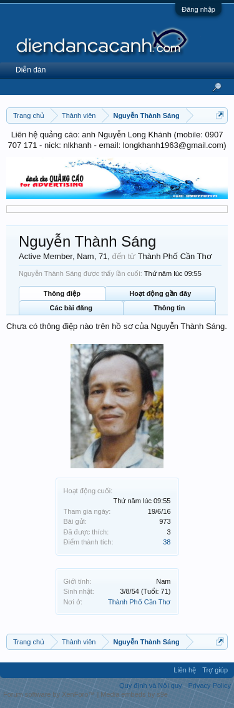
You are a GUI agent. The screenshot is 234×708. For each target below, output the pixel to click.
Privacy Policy (209, 685)
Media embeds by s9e (134, 694)
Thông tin (169, 308)
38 (166, 542)
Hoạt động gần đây (160, 293)
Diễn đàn (31, 70)
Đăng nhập (198, 9)
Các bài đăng (71, 308)
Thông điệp (62, 293)
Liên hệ (184, 670)
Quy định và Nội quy (150, 685)
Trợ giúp (215, 670)
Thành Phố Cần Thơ (139, 602)
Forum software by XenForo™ (50, 694)
